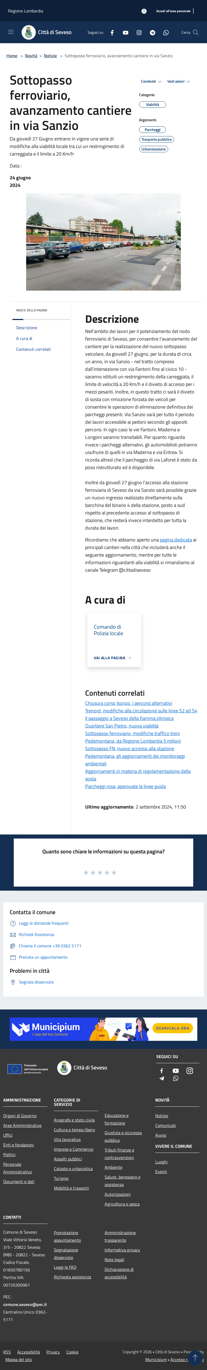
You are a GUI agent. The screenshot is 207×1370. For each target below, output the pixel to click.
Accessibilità (28, 1352)
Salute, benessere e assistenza (122, 1181)
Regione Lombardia (25, 11)
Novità (31, 55)
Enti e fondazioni (18, 1145)
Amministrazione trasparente (120, 1236)
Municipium (156, 1359)
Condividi (152, 81)
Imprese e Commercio (73, 1149)
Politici (9, 1154)
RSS (7, 1352)
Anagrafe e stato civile (74, 1120)
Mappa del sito (18, 1359)
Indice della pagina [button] (31, 310)
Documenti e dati (18, 1181)
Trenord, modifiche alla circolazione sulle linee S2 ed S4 (141, 710)
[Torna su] (195, 1358)
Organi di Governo (19, 1115)
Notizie (50, 55)
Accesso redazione (187, 1359)
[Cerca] (195, 32)
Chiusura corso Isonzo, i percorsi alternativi (128, 703)
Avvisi (160, 1135)
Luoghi (161, 1162)
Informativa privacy (122, 1250)
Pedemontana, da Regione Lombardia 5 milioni (133, 741)
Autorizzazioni (118, 1194)
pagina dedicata (176, 539)
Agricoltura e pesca (122, 1204)
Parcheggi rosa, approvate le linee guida (125, 786)
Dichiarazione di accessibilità (119, 1273)
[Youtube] (123, 32)
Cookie (72, 1352)
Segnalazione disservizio (66, 1254)
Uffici (8, 1135)
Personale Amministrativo (17, 1168)
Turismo (61, 1178)
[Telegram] (150, 32)
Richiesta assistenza (72, 1277)
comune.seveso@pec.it (25, 1304)
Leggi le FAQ (65, 1267)
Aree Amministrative (22, 1125)
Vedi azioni (179, 81)
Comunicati (165, 1125)
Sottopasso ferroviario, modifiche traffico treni (132, 733)
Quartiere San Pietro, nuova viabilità (121, 725)
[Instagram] (137, 32)
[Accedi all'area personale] (144, 11)
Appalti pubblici (68, 1159)
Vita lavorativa (67, 1139)
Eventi (161, 1171)
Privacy (53, 1352)
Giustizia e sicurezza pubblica (123, 1136)
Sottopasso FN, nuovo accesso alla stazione (129, 748)
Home (11, 55)
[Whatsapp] (163, 32)
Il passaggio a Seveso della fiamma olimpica (129, 718)
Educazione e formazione (117, 1119)
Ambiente (113, 1167)
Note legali (114, 1259)
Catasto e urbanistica (73, 1168)
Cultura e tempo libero (74, 1129)
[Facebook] (110, 32)
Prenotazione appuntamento (67, 1236)
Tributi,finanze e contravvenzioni (119, 1154)
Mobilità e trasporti (71, 1188)
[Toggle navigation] (11, 32)
